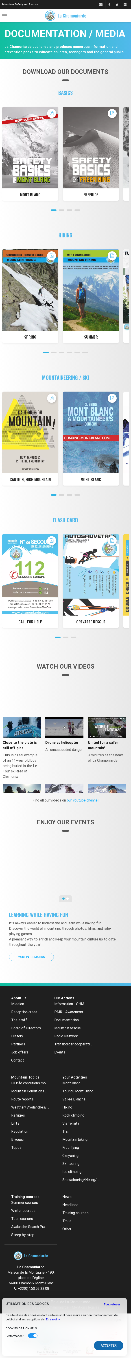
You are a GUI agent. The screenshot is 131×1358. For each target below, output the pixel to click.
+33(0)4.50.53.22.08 (33, 1288)
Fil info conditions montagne (30, 1083)
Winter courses (23, 1211)
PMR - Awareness (68, 1012)
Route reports (22, 1099)
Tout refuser (112, 1304)
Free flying (70, 1147)
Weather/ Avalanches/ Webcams (30, 1107)
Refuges (18, 1115)
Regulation (19, 1131)
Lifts (15, 1123)
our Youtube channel (82, 800)
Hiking (67, 1107)
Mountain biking (74, 1139)
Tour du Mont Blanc (77, 1091)
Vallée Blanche (73, 1099)
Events (60, 1052)
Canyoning (70, 1155)
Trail (65, 1131)
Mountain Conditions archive (30, 1091)
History (17, 1036)
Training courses (75, 1213)
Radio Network (66, 1036)
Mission (17, 1004)
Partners (18, 1044)
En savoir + (53, 1319)
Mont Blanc (71, 1083)
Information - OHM (69, 1004)
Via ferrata (70, 1123)
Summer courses (24, 1202)
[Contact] (101, 4)
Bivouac (17, 1139)
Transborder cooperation (73, 1044)
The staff (19, 1020)
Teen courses (22, 1219)
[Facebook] (109, 4)
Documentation (66, 1020)
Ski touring (70, 1164)
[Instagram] (125, 4)
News (67, 1197)
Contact (17, 1060)
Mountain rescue (67, 1028)
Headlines (70, 1205)
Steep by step (22, 1235)
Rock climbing (73, 1115)
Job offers (19, 1052)
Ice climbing (71, 1172)
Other (66, 1229)
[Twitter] (117, 4)
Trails (66, 1221)
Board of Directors (26, 1028)
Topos (16, 1147)
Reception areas (24, 1012)
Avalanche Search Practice (30, 1227)
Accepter (109, 1345)
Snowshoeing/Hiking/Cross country (81, 1180)
